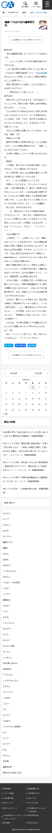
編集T (18, 31)
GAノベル (32, 798)
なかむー (7, 605)
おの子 (6, 531)
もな (5, 749)
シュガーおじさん (10, 680)
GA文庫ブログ (34, 793)
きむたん (7, 577)
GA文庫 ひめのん (10, 663)
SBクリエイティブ (10, 808)
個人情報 (6, 823)
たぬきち (7, 721)
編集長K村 (7, 767)
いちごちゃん (9, 623)
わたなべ (7, 513)
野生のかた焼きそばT (12, 773)
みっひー (7, 640)
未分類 (6, 761)
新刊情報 (7, 789)
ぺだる (6, 588)
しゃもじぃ (8, 657)
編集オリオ (8, 542)
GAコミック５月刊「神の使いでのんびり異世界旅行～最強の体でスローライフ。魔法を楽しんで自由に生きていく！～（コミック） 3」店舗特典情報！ (25, 466)
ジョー (6, 611)
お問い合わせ (33, 823)
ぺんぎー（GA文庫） (12, 582)
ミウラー (7, 594)
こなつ (6, 703)
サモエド (7, 525)
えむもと (7, 686)
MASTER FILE (33, 815)
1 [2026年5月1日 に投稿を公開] (32, 387)
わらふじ (7, 755)
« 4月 (5, 414)
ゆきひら (7, 565)
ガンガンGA (33, 803)
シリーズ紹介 (8, 793)
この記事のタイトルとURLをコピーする (26, 40)
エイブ (6, 519)
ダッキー (7, 715)
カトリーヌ (8, 692)
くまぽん (7, 698)
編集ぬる (7, 600)
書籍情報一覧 (33, 789)
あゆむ (6, 559)
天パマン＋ (8, 536)
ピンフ (6, 738)
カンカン (7, 652)
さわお (6, 617)
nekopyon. (7, 669)
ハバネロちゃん (10, 571)
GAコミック (8, 803)
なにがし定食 (9, 646)
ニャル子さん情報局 (11, 726)
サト (5, 709)
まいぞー (7, 744)
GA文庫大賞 (8, 798)
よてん (6, 634)
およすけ (7, 628)
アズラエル (8, 675)
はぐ (5, 732)
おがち (6, 554)
